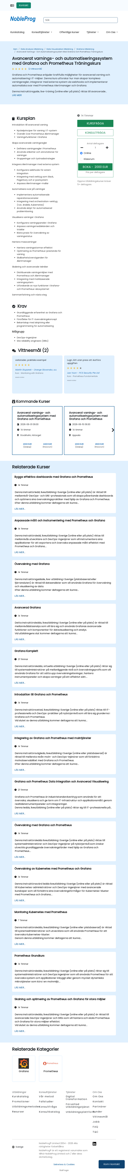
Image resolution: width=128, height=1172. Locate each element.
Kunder (97, 1111)
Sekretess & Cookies (64, 1164)
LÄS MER (17, 95)
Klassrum (89, 159)
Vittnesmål (100, 1116)
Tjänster (92, 32)
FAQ (95, 1127)
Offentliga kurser (69, 32)
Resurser (18, 1111)
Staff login (64, 1170)
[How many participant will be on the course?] (95, 147)
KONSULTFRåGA (95, 133)
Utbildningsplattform (80, 1112)
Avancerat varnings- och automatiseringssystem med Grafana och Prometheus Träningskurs (60, 51)
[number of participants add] (107, 147)
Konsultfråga (48, 1106)
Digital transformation (76, 1098)
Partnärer (99, 1106)
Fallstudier (46, 1101)
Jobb (96, 1121)
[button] (112, 430)
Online (87, 153)
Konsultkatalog (49, 1112)
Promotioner (21, 1101)
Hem (15, 49)
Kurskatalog (17, 32)
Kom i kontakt (112, 1164)
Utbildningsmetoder (26, 1106)
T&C (95, 1132)
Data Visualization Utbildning (60, 49)
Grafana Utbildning (85, 49)
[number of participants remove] (82, 147)
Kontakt (23, 5)
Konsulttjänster (41, 32)
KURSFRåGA (95, 123)
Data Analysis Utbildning (32, 49)
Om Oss (111, 32)
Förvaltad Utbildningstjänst (78, 1105)
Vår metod (46, 1096)
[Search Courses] (80, 20)
